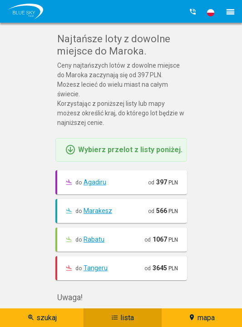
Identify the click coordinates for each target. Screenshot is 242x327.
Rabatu (94, 239)
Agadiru (95, 182)
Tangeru (96, 268)
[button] (210, 12)
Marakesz (98, 210)
